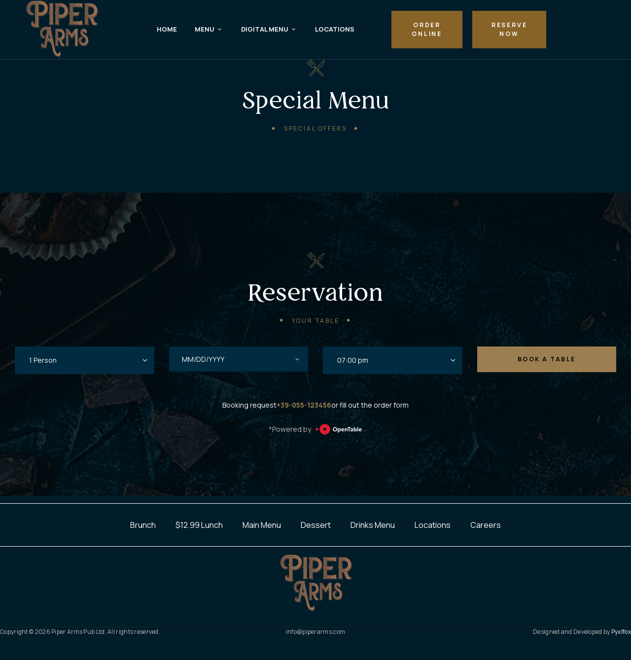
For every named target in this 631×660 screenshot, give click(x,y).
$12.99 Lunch (199, 525)
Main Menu (262, 525)
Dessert (316, 525)
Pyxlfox (621, 631)
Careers (485, 525)
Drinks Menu (373, 525)
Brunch (143, 525)
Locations (433, 525)
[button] (426, 29)
